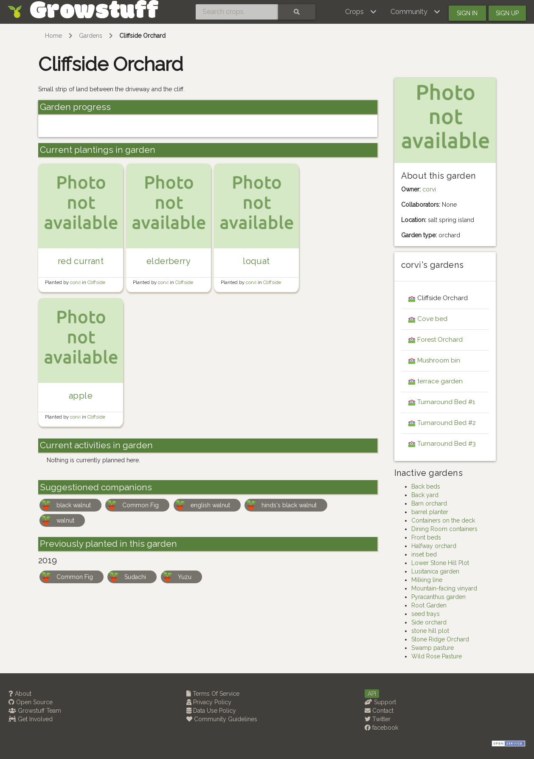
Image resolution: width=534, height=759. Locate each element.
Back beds (425, 486)
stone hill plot (430, 630)
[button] (361, 12)
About (19, 693)
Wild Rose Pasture (436, 656)
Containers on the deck (443, 520)
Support (380, 702)
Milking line (426, 579)
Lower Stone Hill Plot (440, 562)
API (372, 693)
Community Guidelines (221, 719)
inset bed (424, 554)
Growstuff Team (34, 710)
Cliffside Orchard (142, 35)
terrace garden (440, 381)
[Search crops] (237, 12)
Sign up (507, 13)
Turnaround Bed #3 (446, 443)
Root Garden (429, 605)
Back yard (424, 495)
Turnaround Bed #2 (446, 423)
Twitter (378, 719)
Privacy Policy (208, 702)
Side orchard (429, 622)
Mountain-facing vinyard (444, 588)
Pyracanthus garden (438, 596)
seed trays (425, 613)
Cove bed (432, 319)
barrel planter (429, 512)
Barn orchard (429, 503)
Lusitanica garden (435, 571)
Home (53, 35)
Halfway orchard (433, 546)
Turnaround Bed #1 (446, 402)
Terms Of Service (212, 693)
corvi (76, 282)
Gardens (90, 35)
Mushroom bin (438, 360)
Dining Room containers (444, 529)
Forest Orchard (440, 339)
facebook (381, 727)
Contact (379, 710)
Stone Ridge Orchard (440, 639)
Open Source (30, 702)
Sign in (467, 13)
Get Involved (30, 719)
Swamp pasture (432, 647)
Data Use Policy (211, 710)
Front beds (426, 537)
